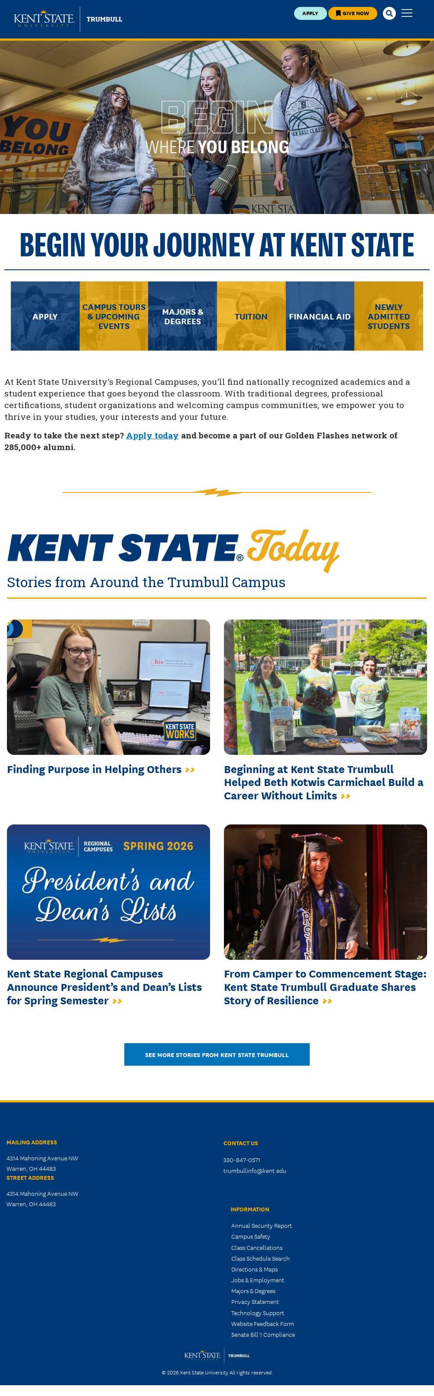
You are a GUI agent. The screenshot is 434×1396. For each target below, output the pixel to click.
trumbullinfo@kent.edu (254, 1170)
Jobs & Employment (257, 1279)
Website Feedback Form (262, 1323)
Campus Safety (250, 1236)
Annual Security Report (261, 1225)
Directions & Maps (254, 1269)
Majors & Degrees (253, 1290)
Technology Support (257, 1312)
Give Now (352, 12)
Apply (310, 12)
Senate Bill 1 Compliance (263, 1334)
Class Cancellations (256, 1247)
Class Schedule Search (260, 1258)
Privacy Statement (255, 1301)
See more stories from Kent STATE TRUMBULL (217, 1054)
